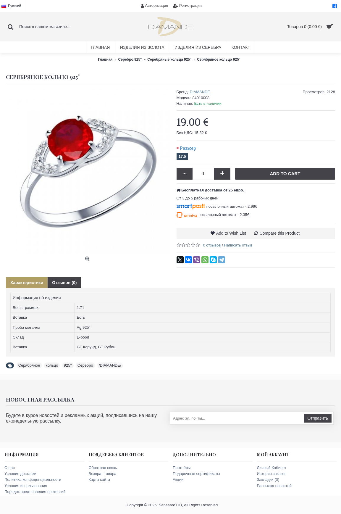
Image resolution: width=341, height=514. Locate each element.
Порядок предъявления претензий (35, 491)
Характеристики (26, 282)
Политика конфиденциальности (32, 479)
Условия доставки (20, 473)
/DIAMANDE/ (110, 365)
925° (68, 365)
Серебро (85, 365)
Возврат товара (103, 473)
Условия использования (25, 486)
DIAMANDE (200, 92)
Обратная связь (103, 467)
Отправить (318, 418)
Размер (188, 148)
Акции (178, 479)
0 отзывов (212, 245)
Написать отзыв (238, 245)
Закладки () (268, 479)
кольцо (52, 365)
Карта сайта (99, 479)
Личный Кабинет (271, 467)
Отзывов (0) (64, 282)
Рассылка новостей (274, 486)
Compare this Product (279, 233)
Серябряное (29, 365)
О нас (9, 467)
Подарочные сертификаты (196, 473)
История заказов (272, 473)
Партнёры (181, 467)
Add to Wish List (231, 233)
